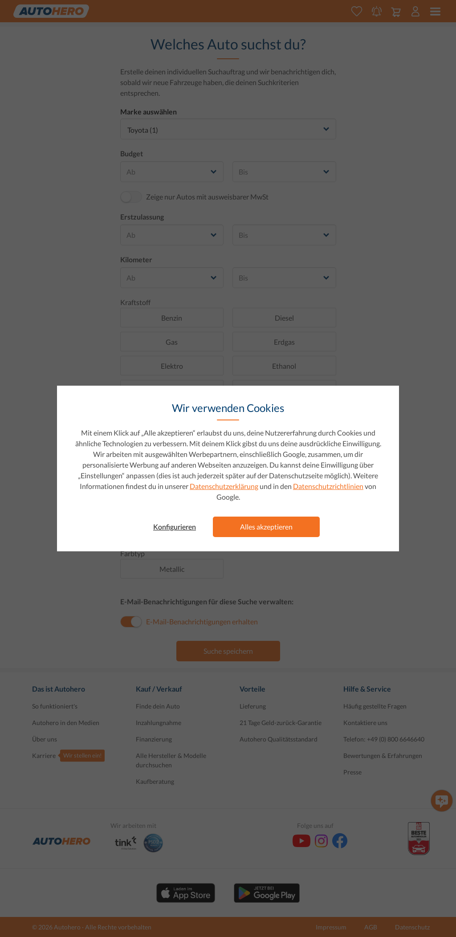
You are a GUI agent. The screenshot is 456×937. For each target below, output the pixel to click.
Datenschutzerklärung (224, 486)
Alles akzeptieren (266, 526)
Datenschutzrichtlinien (328, 486)
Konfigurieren (174, 526)
